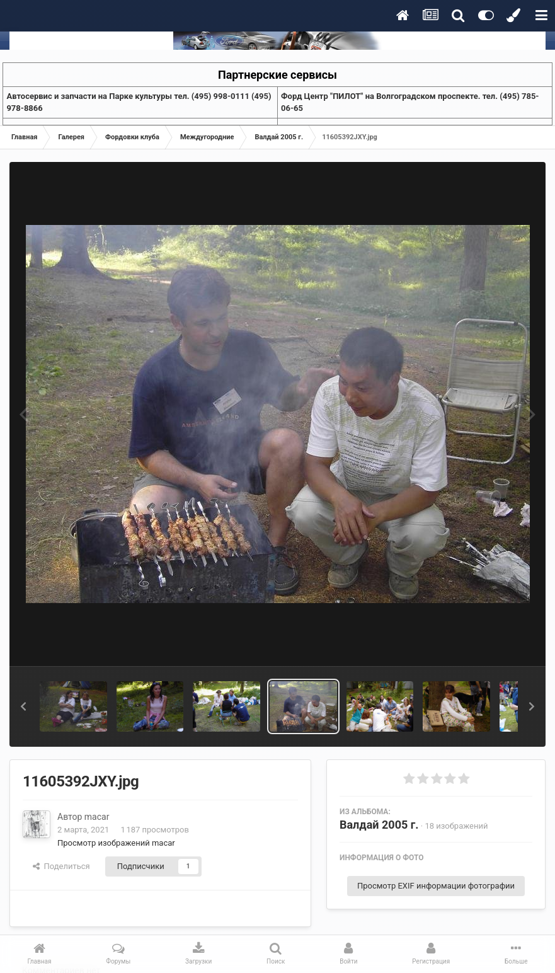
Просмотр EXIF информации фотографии (436, 885)
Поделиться (61, 866)
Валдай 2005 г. (379, 824)
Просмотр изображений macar (116, 843)
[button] (23, 706)
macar (97, 817)
